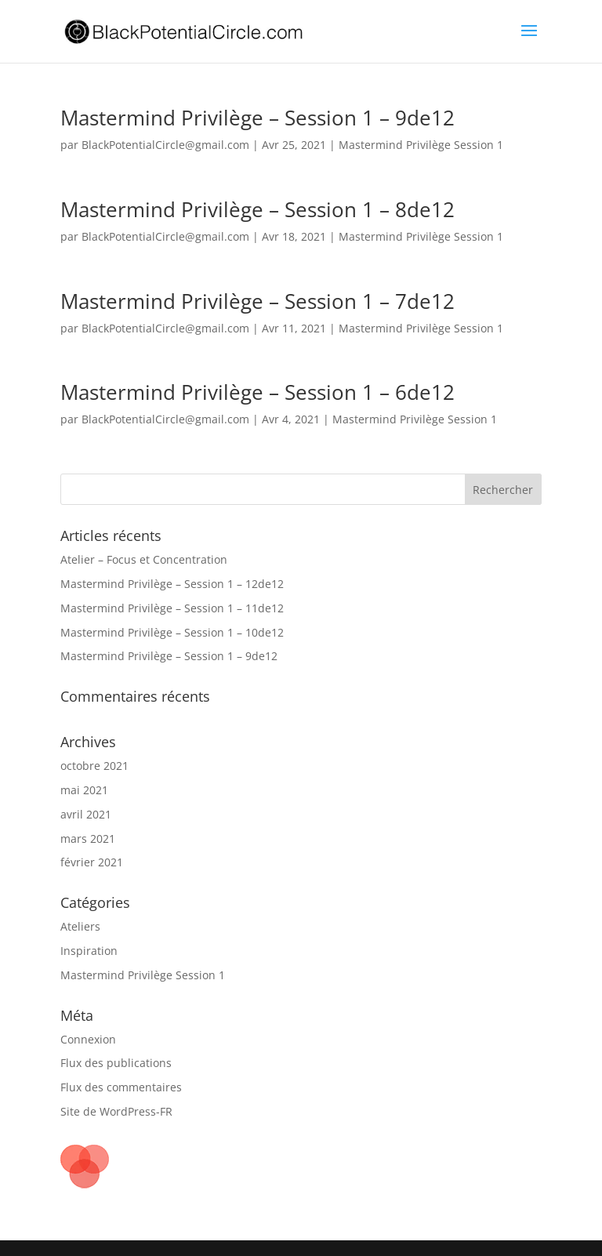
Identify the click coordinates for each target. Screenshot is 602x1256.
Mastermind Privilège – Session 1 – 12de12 (172, 583)
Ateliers (80, 926)
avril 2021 (85, 814)
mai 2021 (84, 789)
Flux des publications (116, 1062)
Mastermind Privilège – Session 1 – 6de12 (257, 392)
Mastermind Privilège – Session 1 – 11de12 (172, 608)
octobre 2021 (94, 765)
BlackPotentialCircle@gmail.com (165, 144)
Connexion (88, 1039)
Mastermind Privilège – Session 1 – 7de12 (257, 301)
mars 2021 (87, 838)
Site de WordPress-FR (116, 1111)
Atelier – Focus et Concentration (143, 559)
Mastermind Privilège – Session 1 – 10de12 (172, 632)
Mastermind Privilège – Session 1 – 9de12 (257, 117)
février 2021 (91, 862)
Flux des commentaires (121, 1087)
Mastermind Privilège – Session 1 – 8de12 (257, 209)
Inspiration (89, 950)
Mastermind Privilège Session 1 (421, 144)
